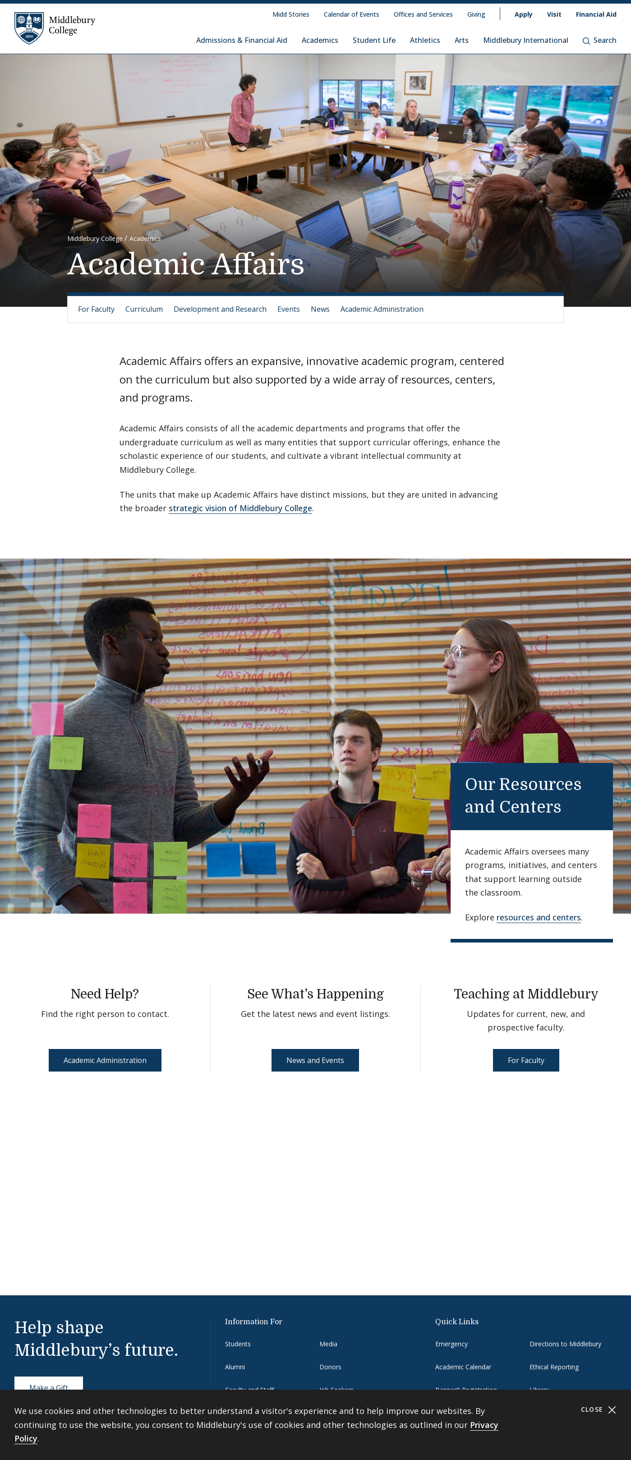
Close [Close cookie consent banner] (599, 1409)
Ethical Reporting (554, 1367)
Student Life (374, 40)
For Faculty (96, 309)
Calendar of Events (351, 14)
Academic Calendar (463, 1367)
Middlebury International (525, 40)
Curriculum (144, 309)
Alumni (235, 1367)
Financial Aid (596, 14)
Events (288, 309)
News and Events (315, 1060)
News (320, 309)
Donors (330, 1367)
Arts (462, 40)
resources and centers (539, 917)
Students (238, 1344)
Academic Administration (382, 309)
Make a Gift (48, 1388)
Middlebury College (95, 238)
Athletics (425, 40)
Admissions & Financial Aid (241, 40)
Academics (320, 40)
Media (328, 1344)
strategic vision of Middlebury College (240, 508)
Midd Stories (290, 14)
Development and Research (220, 309)
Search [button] (600, 40)
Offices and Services (423, 14)
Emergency (451, 1344)
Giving (476, 14)
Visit (554, 14)
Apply (524, 14)
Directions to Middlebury (565, 1344)
